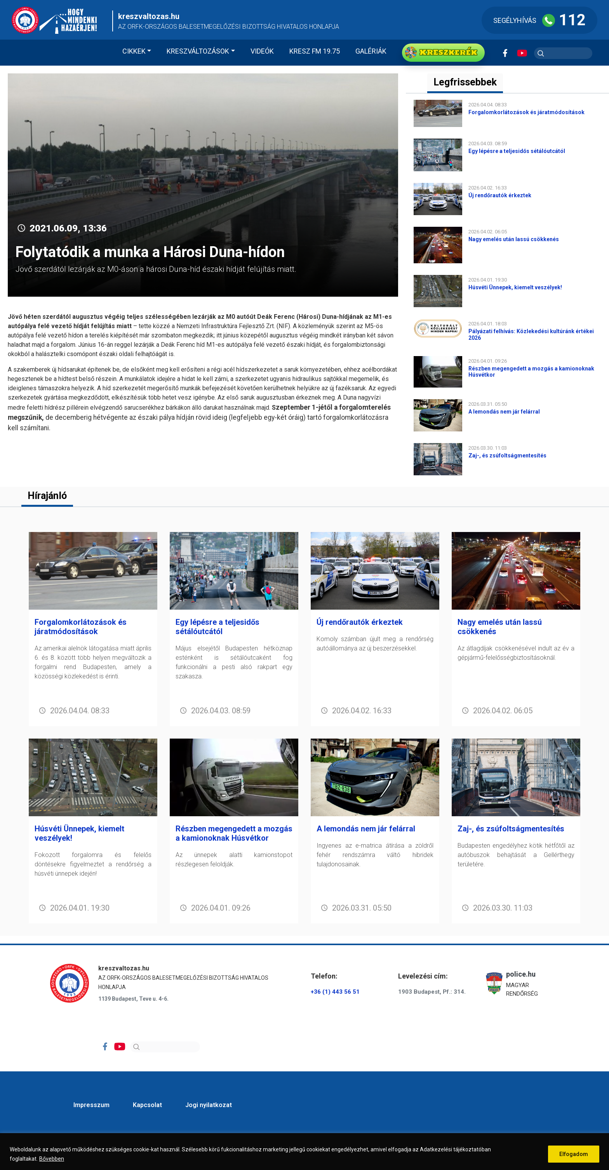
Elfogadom (573, 1154)
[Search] (165, 1046)
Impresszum (91, 1105)
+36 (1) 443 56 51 (335, 991)
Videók (262, 51)
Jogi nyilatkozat (208, 1105)
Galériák (370, 51)
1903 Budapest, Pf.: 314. (432, 991)
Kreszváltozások (198, 51)
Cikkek (134, 51)
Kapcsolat (147, 1105)
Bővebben (51, 1159)
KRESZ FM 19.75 (314, 51)
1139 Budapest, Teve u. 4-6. (133, 999)
